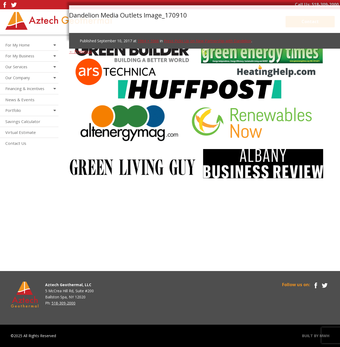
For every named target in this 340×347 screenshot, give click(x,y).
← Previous (80, 51)
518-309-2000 (325, 4)
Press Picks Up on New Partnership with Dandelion (207, 40)
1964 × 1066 (148, 40)
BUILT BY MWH (315, 335)
